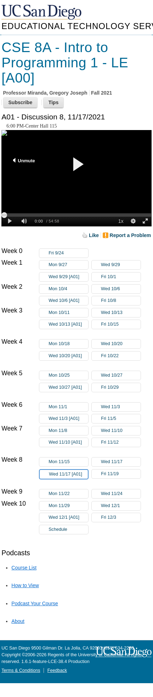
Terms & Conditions (20, 670)
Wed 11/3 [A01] (68, 418)
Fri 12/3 (121, 517)
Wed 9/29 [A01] (68, 276)
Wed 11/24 (121, 493)
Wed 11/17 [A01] (68, 475)
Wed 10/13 (121, 312)
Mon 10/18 (68, 343)
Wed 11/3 (121, 407)
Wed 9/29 (121, 264)
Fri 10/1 (121, 276)
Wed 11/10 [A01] (68, 443)
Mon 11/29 (68, 505)
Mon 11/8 (68, 430)
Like (94, 235)
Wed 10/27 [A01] (68, 388)
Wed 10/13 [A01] (68, 325)
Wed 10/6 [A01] (68, 300)
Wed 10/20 (121, 343)
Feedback (57, 670)
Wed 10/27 (121, 375)
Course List (23, 567)
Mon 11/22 (68, 493)
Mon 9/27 (68, 264)
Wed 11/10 (121, 430)
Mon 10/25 (68, 375)
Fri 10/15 (121, 324)
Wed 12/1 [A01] (68, 517)
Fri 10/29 (121, 387)
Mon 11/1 (68, 407)
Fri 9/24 (68, 253)
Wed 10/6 (121, 289)
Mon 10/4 (68, 289)
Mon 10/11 (68, 312)
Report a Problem (130, 235)
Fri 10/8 (121, 300)
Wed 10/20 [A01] (68, 357)
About (17, 621)
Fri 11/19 (121, 474)
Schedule (58, 529)
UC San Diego (42, 13)
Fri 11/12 (121, 442)
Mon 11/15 (68, 461)
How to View (25, 585)
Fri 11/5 (121, 418)
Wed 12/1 (121, 505)
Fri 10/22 (121, 356)
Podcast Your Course (34, 603)
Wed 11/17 (121, 461)
